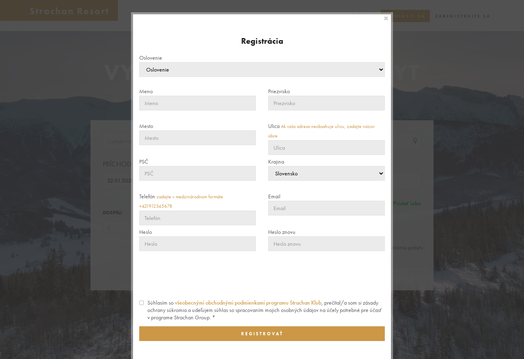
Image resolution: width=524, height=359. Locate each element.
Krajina (276, 161)
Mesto (146, 126)
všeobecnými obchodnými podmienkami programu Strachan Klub (248, 302)
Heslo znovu (282, 232)
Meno (146, 91)
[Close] (387, 18)
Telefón (181, 201)
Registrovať (262, 334)
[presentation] (262, 275)
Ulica (321, 130)
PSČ (143, 161)
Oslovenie (150, 57)
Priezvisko (279, 91)
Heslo (145, 232)
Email (274, 196)
